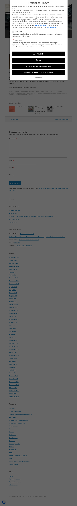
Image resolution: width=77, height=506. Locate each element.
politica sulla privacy (40, 23)
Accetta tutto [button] (38, 51)
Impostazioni (51, 25)
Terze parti (17, 38)
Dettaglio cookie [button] (38, 75)
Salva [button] (38, 58)
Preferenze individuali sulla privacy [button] (38, 70)
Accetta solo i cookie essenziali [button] (38, 64)
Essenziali (17, 29)
